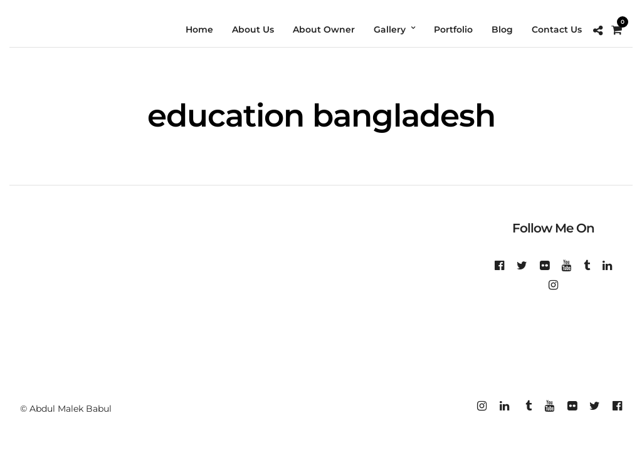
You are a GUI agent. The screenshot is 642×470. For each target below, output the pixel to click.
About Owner (324, 29)
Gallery (390, 29)
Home (199, 29)
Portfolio (453, 29)
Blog (502, 29)
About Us (253, 29)
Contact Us (557, 29)
